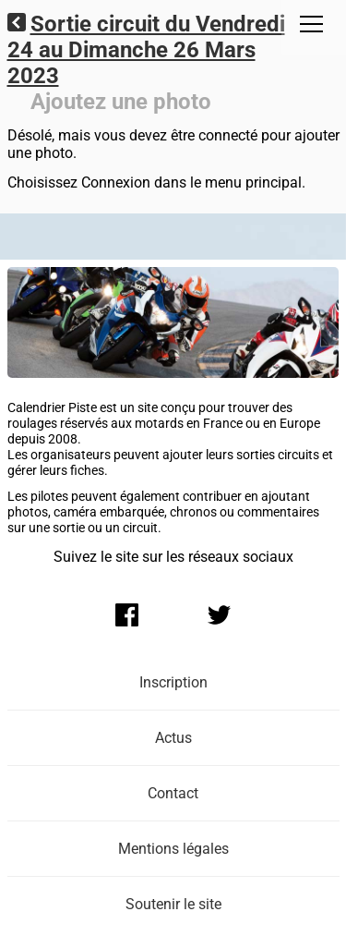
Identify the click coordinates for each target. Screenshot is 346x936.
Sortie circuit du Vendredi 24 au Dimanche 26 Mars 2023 (146, 50)
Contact (173, 793)
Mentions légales (173, 848)
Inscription (173, 682)
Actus (173, 738)
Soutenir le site (173, 904)
